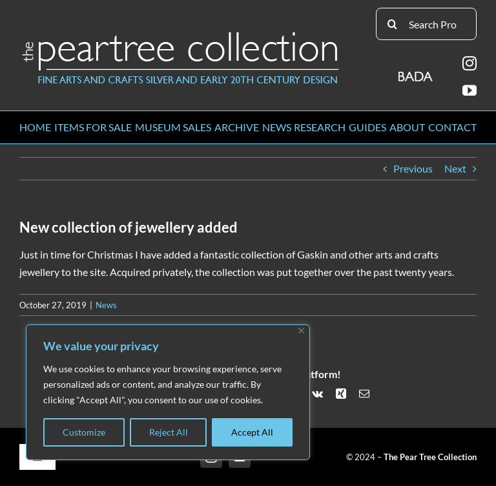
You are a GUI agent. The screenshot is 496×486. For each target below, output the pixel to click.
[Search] (392, 24)
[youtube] (469, 90)
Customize (84, 432)
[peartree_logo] (180, 34)
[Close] (301, 330)
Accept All (252, 432)
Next (455, 168)
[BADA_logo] (416, 72)
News (106, 305)
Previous (413, 168)
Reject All (168, 432)
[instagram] (469, 63)
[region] (168, 392)
